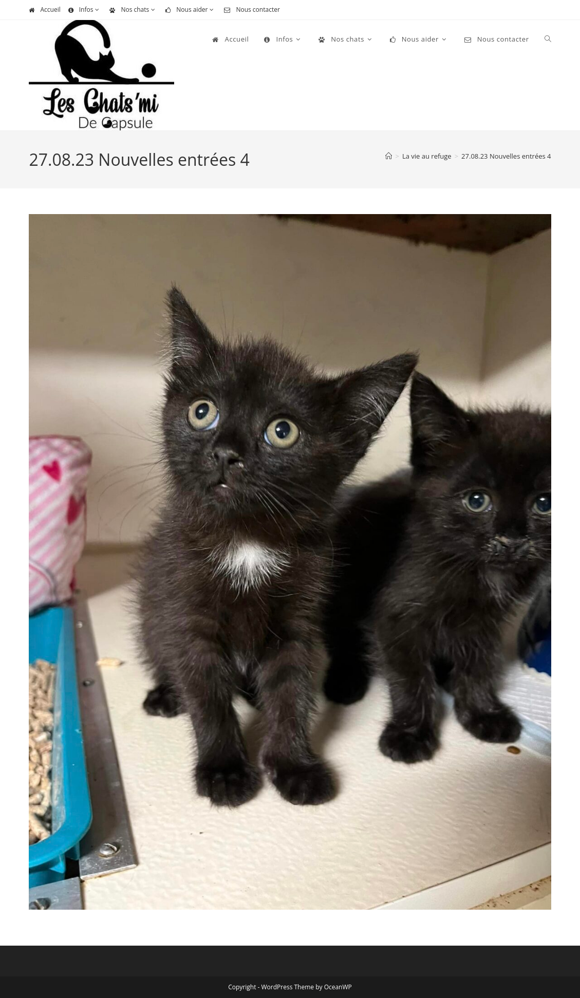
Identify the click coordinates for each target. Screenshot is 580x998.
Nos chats (133, 9)
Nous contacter (251, 9)
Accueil (44, 9)
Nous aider (190, 9)
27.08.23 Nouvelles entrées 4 (506, 156)
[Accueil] (388, 156)
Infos (85, 9)
